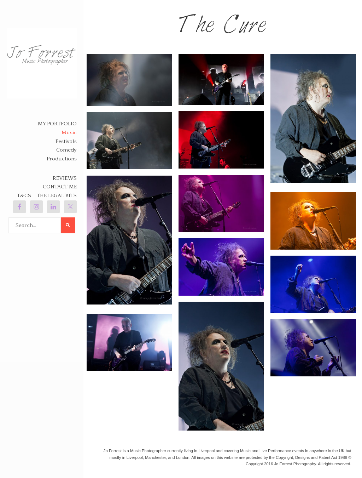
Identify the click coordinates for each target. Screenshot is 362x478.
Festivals (66, 141)
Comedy (66, 150)
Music (69, 133)
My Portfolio (57, 124)
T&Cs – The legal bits (47, 196)
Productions (62, 159)
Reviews (65, 178)
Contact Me (60, 187)
